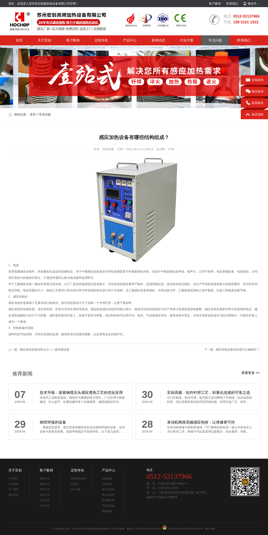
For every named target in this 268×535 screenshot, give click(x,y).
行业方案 (186, 40)
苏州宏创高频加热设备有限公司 (96, 528)
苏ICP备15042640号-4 (149, 528)
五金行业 (45, 494)
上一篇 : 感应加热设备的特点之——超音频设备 (39, 349)
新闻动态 (158, 40)
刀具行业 (45, 505)
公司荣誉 (13, 484)
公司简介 (13, 478)
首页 (19, 40)
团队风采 (13, 494)
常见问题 (215, 40)
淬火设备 (76, 489)
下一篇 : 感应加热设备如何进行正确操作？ (232, 349)
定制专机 (101, 40)
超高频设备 (108, 500)
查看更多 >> (250, 373)
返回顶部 (254, 114)
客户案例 (215, 3)
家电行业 (45, 478)
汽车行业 (45, 489)
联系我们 (232, 3)
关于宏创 (44, 40)
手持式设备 (108, 505)
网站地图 (210, 528)
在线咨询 (254, 80)
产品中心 (130, 40)
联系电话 (254, 103)
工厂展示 (13, 489)
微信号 (250, 3)
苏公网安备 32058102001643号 (185, 528)
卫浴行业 (45, 500)
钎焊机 (74, 484)
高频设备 (107, 478)
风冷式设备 (108, 494)
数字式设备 (108, 489)
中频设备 (107, 484)
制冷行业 (45, 484)
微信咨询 (254, 91)
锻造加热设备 (78, 478)
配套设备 (107, 511)
